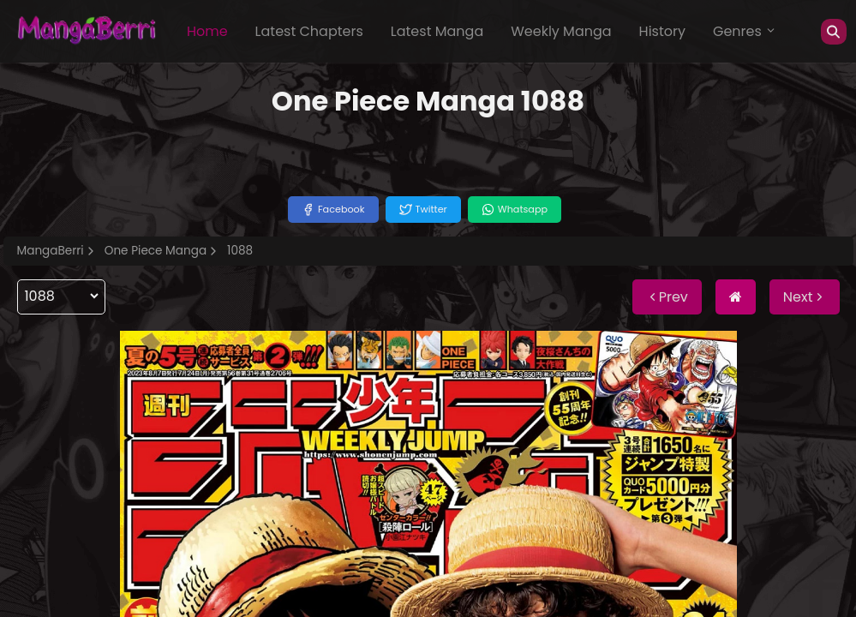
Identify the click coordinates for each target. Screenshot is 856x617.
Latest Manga (437, 31)
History (662, 31)
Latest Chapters (309, 31)
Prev (667, 296)
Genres (744, 31)
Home (207, 31)
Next (804, 296)
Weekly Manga (561, 31)
